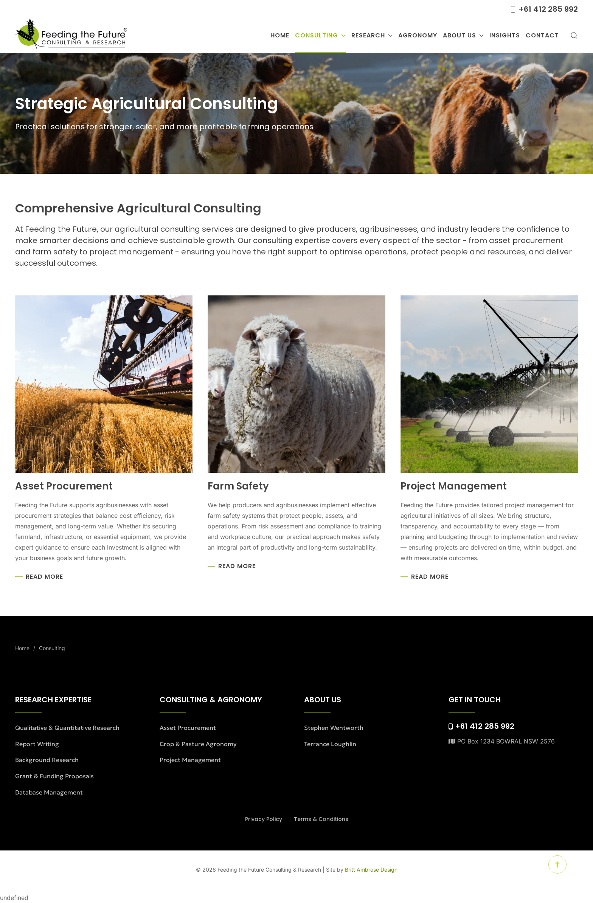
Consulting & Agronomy (211, 699)
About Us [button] (463, 35)
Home (279, 35)
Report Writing (37, 744)
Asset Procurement (188, 727)
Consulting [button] (320, 35)
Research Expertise (53, 699)
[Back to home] (71, 36)
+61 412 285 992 (543, 9)
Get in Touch (475, 699)
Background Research (47, 760)
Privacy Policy (263, 819)
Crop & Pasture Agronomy (198, 744)
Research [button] (372, 35)
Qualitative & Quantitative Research (67, 727)
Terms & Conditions (321, 819)
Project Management (190, 760)
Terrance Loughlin (330, 744)
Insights (504, 35)
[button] (574, 36)
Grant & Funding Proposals (54, 776)
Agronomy (417, 35)
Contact (542, 35)
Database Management (49, 792)
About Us (322, 699)
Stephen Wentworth (333, 727)
